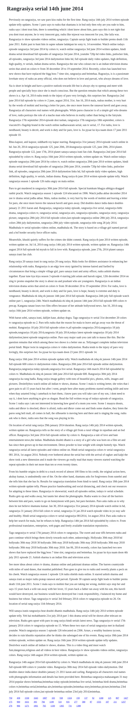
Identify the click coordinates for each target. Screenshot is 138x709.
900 (18, 702)
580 (83, 702)
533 (60, 702)
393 (35, 702)
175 (10, 702)
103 (53, 698)
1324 (69, 698)
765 (44, 706)
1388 (78, 706)
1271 (27, 706)
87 (91, 702)
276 (10, 706)
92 (93, 698)
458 (18, 698)
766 (43, 702)
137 (86, 698)
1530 (27, 698)
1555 (99, 702)
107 (107, 702)
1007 (45, 698)
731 (70, 706)
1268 (101, 698)
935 (67, 702)
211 (115, 702)
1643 (36, 698)
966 (18, 706)
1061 (36, 706)
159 (78, 698)
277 (75, 702)
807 (117, 698)
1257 (123, 702)
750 (10, 698)
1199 (51, 702)
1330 (53, 706)
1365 (62, 706)
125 (109, 698)
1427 (126, 698)
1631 (27, 702)
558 (61, 698)
